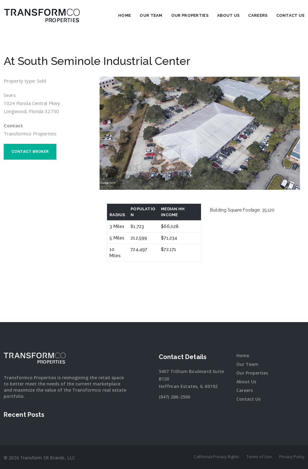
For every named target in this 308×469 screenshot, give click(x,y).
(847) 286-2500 (174, 397)
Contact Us (290, 15)
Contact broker (30, 151)
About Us (228, 15)
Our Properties (189, 15)
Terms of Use (259, 456)
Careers (257, 15)
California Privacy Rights (216, 456)
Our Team (151, 15)
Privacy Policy (292, 456)
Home (124, 15)
